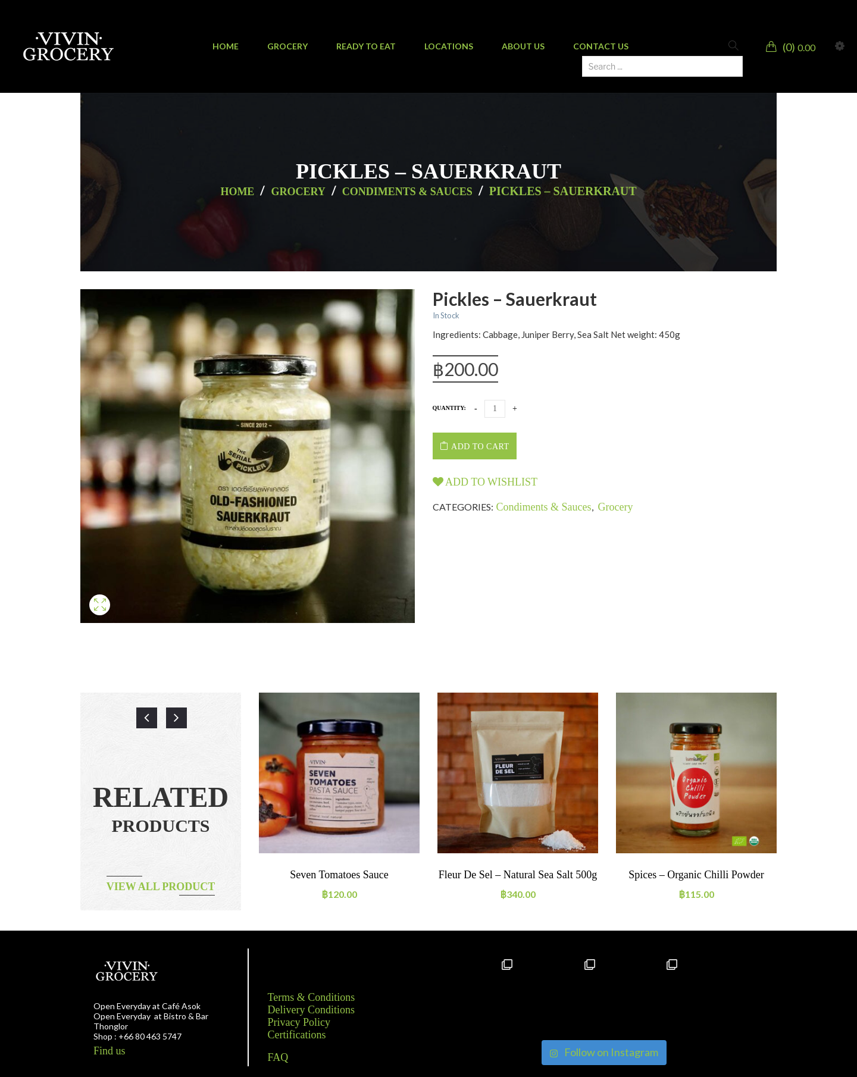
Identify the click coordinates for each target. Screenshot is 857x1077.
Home (237, 192)
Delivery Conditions (311, 1010)
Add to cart (480, 446)
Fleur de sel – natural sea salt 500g (518, 875)
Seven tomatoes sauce (339, 875)
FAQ (278, 1057)
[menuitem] (225, 46)
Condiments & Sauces (407, 192)
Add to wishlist (485, 482)
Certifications (297, 1035)
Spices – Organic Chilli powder (696, 875)
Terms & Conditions (311, 997)
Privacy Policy (299, 1022)
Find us (109, 1051)
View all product (161, 887)
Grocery (298, 192)
